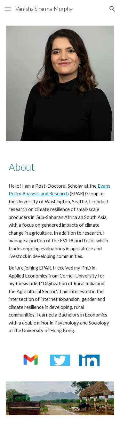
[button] (7, 9)
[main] (60, 167)
